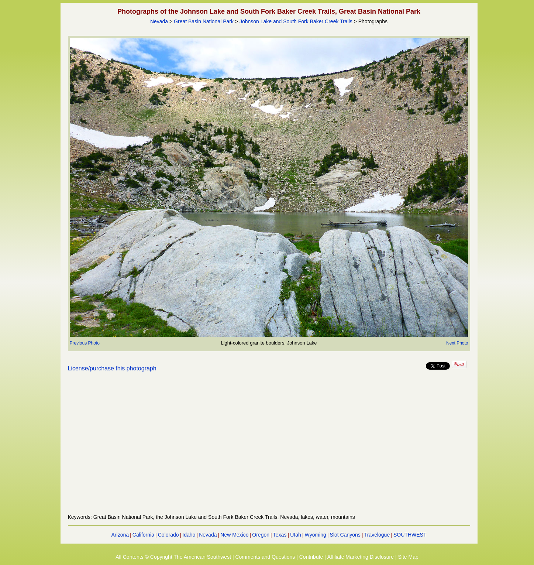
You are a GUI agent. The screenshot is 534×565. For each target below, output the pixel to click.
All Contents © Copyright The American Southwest (173, 557)
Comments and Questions (265, 557)
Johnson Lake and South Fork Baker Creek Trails (296, 21)
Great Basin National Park (204, 21)
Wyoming (315, 535)
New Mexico (234, 535)
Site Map (408, 557)
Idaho (188, 535)
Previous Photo (85, 343)
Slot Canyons (345, 535)
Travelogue (377, 535)
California (143, 535)
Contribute (311, 557)
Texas (280, 535)
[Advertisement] (269, 447)
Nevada (159, 21)
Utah (295, 535)
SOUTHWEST (409, 535)
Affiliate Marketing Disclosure (360, 557)
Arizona (120, 535)
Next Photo (457, 343)
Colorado (168, 535)
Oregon (260, 535)
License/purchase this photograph (112, 368)
